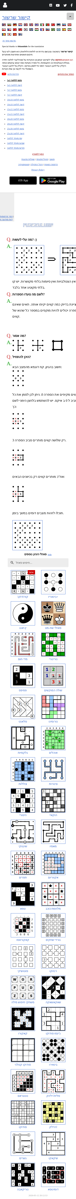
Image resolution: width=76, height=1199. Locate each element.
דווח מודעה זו (6, 219)
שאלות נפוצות (28, 159)
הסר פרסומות (6, 216)
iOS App (23, 180)
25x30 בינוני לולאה (15, 128)
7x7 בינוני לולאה (14, 90)
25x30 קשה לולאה (15, 133)
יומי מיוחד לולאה (14, 138)
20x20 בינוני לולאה (15, 119)
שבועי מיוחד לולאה (16, 143)
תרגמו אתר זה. (9, 40)
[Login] (5, 6)
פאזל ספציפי (42, 159)
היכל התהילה (37, 164)
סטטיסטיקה (23, 164)
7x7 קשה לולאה (14, 95)
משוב (52, 159)
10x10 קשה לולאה (15, 104)
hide (50, 554)
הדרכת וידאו (13, 74)
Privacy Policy (37, 169)
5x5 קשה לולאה (14, 85)
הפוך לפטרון (38, 154)
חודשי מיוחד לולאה (16, 148)
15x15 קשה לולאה (15, 114)
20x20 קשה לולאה (15, 124)
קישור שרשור (16, 17)
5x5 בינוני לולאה (14, 80)
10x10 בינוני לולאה (15, 99)
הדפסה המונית (51, 164)
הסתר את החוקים (66, 74)
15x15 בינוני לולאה (15, 109)
